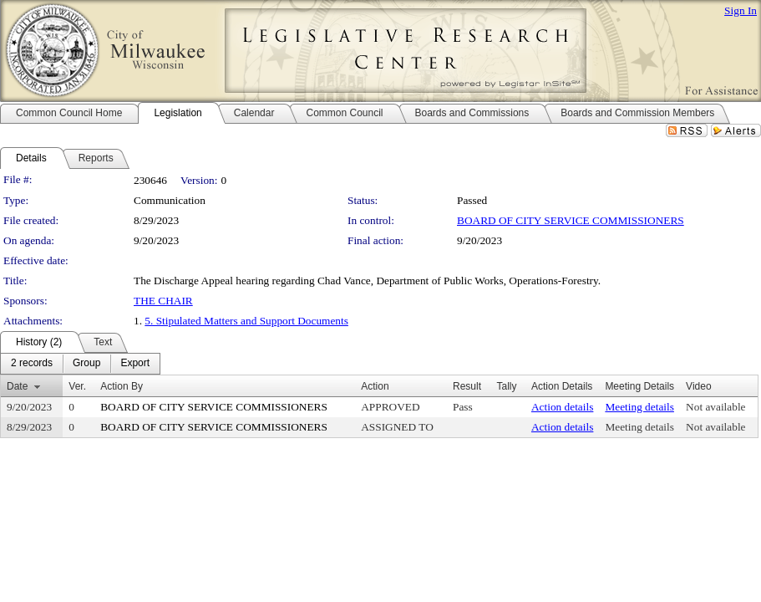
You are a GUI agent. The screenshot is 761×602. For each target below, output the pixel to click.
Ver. (77, 386)
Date (17, 386)
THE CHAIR (163, 300)
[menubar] (80, 364)
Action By (121, 386)
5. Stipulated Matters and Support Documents (246, 320)
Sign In (740, 10)
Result (467, 386)
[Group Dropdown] (86, 364)
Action (374, 386)
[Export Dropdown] (135, 364)
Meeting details (639, 406)
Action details (562, 406)
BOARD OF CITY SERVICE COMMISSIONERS (570, 220)
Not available (715, 406)
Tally (506, 386)
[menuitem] (32, 364)
